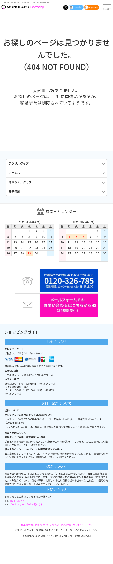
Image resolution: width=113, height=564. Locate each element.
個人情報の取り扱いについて (76, 524)
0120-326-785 (17, 501)
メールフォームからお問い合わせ (28, 504)
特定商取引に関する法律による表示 (40, 524)
